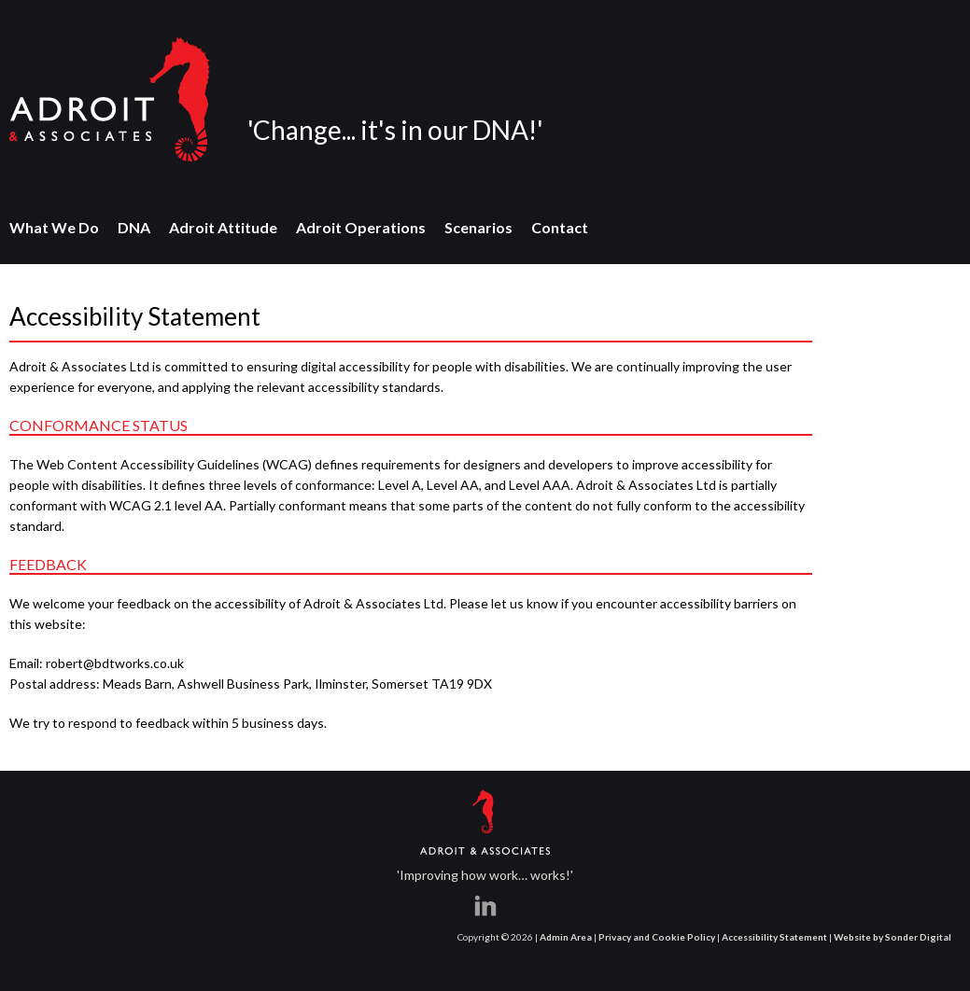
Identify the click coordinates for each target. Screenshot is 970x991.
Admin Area (566, 936)
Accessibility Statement (774, 936)
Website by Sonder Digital (892, 936)
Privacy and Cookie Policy (656, 936)
